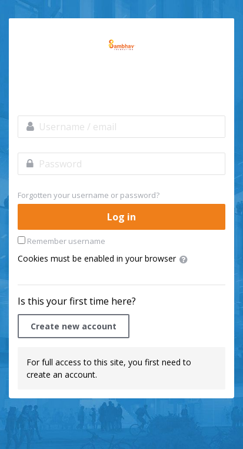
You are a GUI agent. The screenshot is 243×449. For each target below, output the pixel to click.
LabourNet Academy (121, 44)
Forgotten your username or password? (88, 195)
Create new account (73, 326)
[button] (186, 259)
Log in (121, 216)
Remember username (66, 241)
